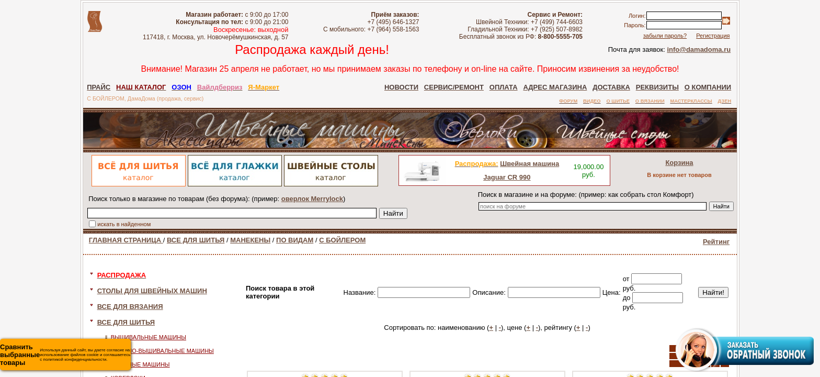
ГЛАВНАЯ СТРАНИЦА (126, 240)
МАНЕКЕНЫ (250, 240)
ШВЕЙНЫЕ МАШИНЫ (140, 364)
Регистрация (713, 35)
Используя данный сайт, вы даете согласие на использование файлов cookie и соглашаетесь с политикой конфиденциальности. (65, 355)
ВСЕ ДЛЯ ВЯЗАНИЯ (130, 307)
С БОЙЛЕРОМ (342, 240)
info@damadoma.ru (699, 49)
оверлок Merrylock (312, 199)
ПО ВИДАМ (294, 240)
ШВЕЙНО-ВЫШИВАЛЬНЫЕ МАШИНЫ (162, 351)
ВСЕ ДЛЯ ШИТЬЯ (195, 240)
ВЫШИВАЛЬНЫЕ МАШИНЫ (148, 337)
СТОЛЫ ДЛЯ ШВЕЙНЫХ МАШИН (152, 291)
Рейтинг (716, 242)
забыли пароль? (665, 35)
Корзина (679, 163)
